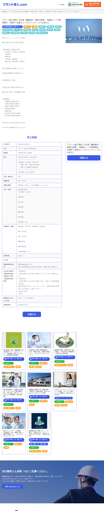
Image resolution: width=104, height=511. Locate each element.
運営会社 (82, 481)
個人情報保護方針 (92, 481)
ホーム (44, 481)
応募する (84, 158)
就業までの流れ (52, 481)
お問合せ (75, 481)
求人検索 (61, 4)
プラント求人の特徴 (64, 481)
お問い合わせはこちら (12, 447)
